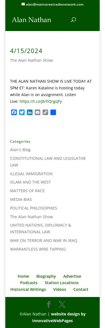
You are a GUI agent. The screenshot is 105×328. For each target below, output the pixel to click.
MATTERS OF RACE (27, 190)
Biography (46, 276)
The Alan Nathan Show (31, 60)
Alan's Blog (20, 149)
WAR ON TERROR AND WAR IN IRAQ (43, 240)
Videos (59, 289)
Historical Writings (28, 289)
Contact (80, 289)
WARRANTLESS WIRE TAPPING (38, 249)
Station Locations (62, 282)
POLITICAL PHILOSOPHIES (33, 208)
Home (23, 276)
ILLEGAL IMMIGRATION (31, 173)
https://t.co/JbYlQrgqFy (41, 101)
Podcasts (29, 282)
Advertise (72, 276)
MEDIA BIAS (21, 199)
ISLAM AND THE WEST (30, 182)
